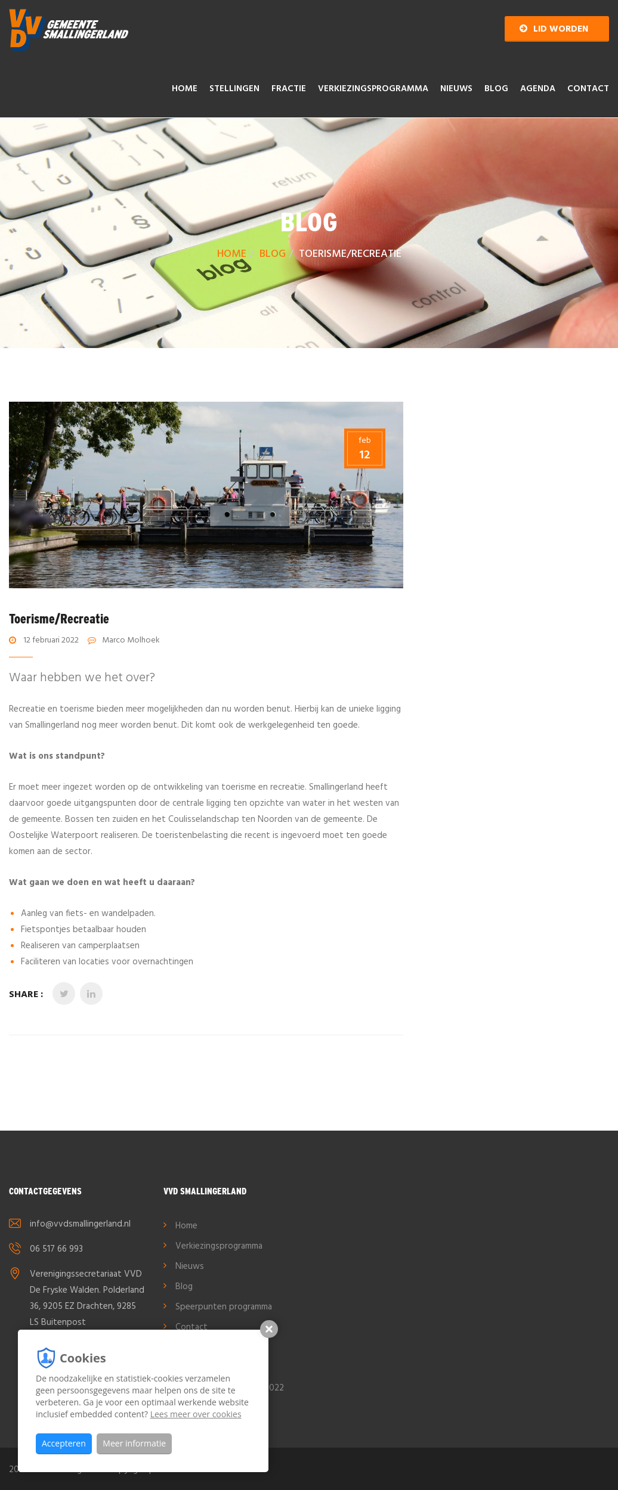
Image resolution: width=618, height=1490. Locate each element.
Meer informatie (134, 1443)
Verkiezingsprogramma (373, 89)
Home (184, 89)
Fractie (288, 89)
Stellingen (234, 89)
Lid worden (554, 29)
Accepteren (64, 1443)
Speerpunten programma (223, 1307)
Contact (588, 89)
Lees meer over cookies (196, 1414)
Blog (496, 89)
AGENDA (537, 89)
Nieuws (456, 89)
